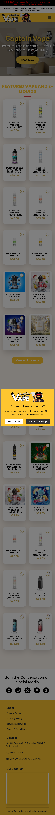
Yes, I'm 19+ (14, 421)
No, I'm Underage (38, 421)
